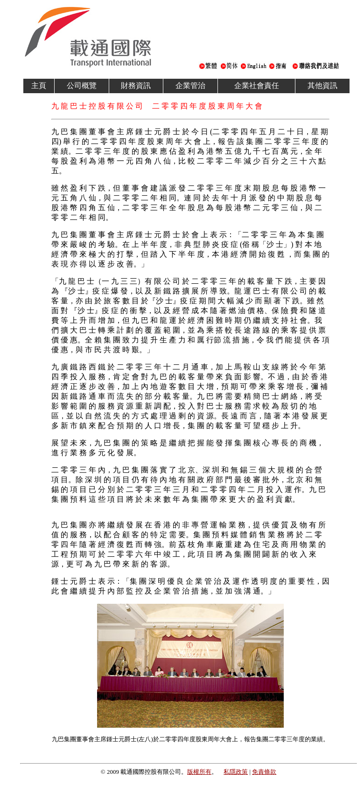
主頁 (38, 85)
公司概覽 (82, 85)
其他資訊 (322, 85)
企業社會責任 (256, 85)
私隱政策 (236, 771)
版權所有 (199, 771)
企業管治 (190, 85)
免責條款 (264, 771)
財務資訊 (136, 85)
